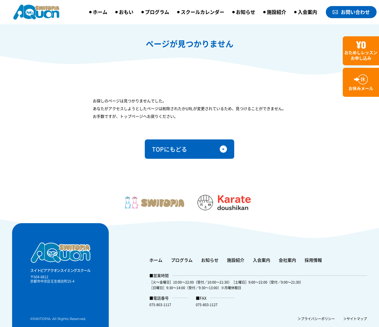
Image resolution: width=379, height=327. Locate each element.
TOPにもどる (169, 149)
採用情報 (313, 260)
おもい (126, 11)
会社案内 (287, 260)
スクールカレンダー (202, 11)
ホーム (100, 11)
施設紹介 (276, 11)
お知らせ (245, 11)
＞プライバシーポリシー (316, 318)
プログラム (157, 11)
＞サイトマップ (355, 318)
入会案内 (307, 11)
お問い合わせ (351, 11)
